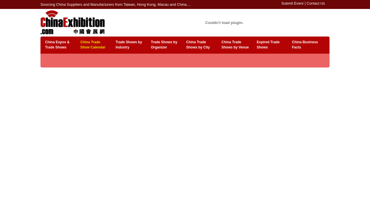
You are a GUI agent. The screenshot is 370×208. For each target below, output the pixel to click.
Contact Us (316, 3)
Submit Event (293, 3)
